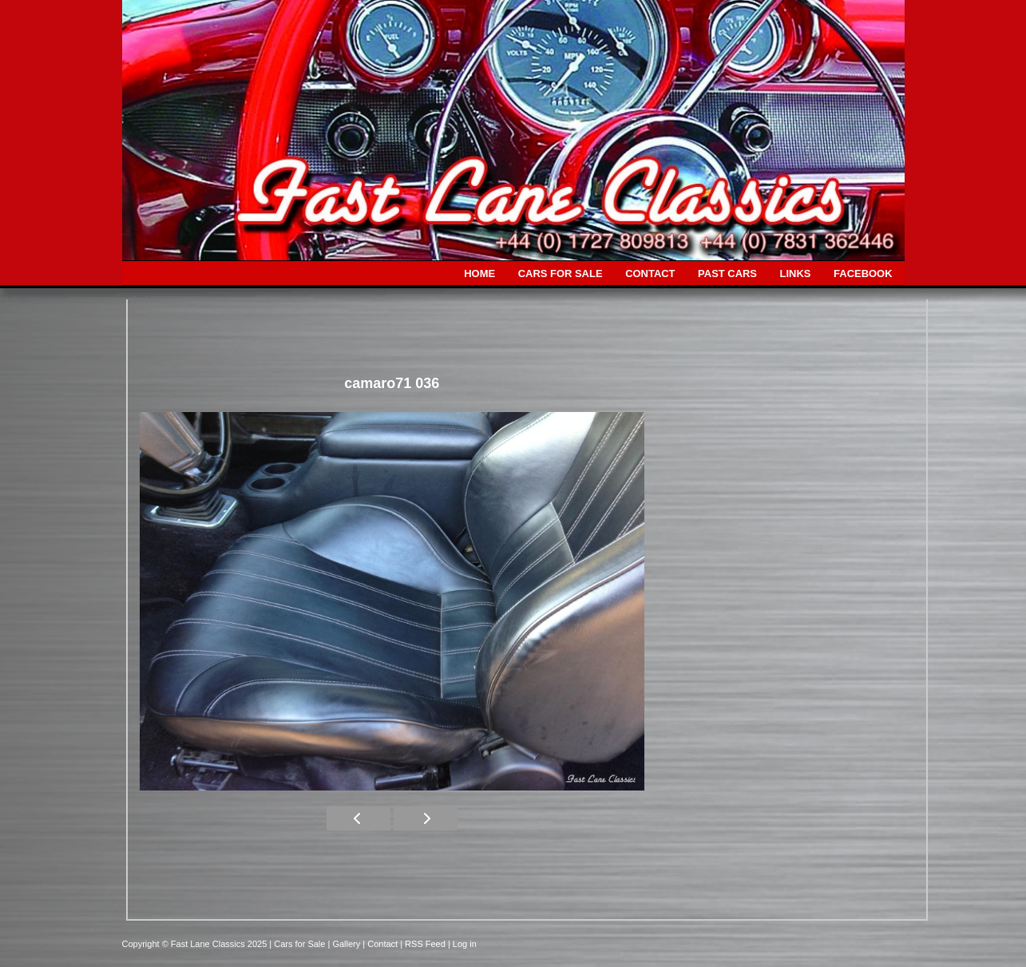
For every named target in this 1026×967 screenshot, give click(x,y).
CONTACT (650, 273)
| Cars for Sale (298, 944)
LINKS (795, 273)
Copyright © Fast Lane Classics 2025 (196, 944)
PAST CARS (727, 273)
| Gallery (344, 944)
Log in (465, 944)
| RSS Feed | (426, 944)
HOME (479, 273)
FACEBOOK (863, 273)
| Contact (381, 944)
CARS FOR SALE (560, 273)
